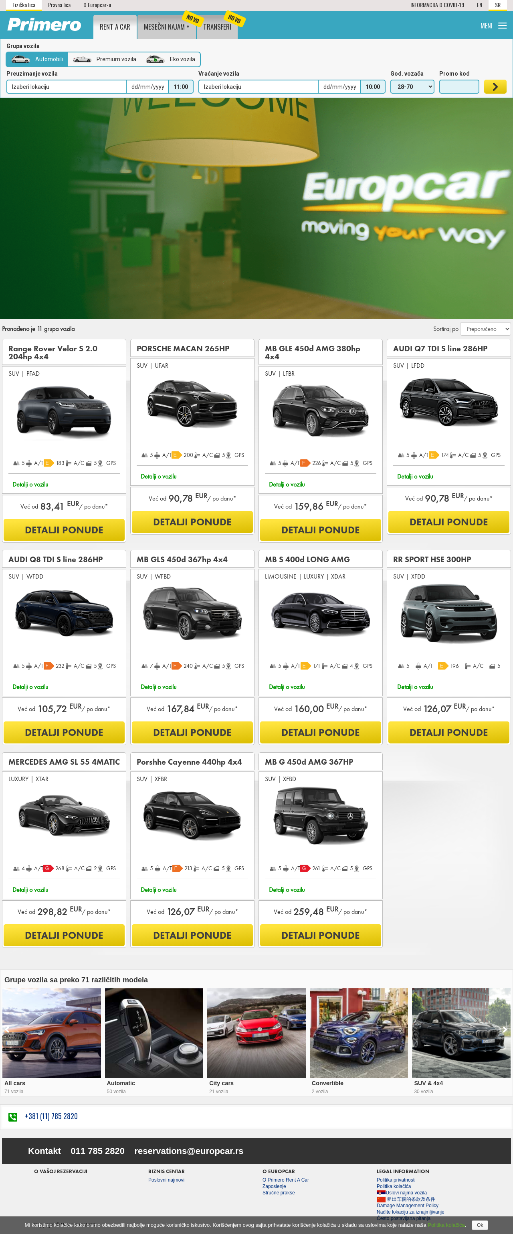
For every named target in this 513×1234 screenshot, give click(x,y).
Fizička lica (23, 4)
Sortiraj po (445, 329)
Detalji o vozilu (30, 484)
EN (479, 4)
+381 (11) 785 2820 (43, 1116)
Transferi (220, 23)
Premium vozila (104, 59)
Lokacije (382, 24)
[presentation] (3, 1030)
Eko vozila (170, 59)
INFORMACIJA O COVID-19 (437, 4)
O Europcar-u (97, 4)
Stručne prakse (279, 1193)
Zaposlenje (274, 1186)
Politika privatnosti (396, 1180)
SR (498, 4)
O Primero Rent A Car (286, 1180)
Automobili (37, 59)
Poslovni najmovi (166, 1180)
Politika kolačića (446, 1225)
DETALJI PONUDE (64, 530)
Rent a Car (115, 27)
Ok (480, 1225)
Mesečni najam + (170, 23)
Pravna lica (59, 4)
